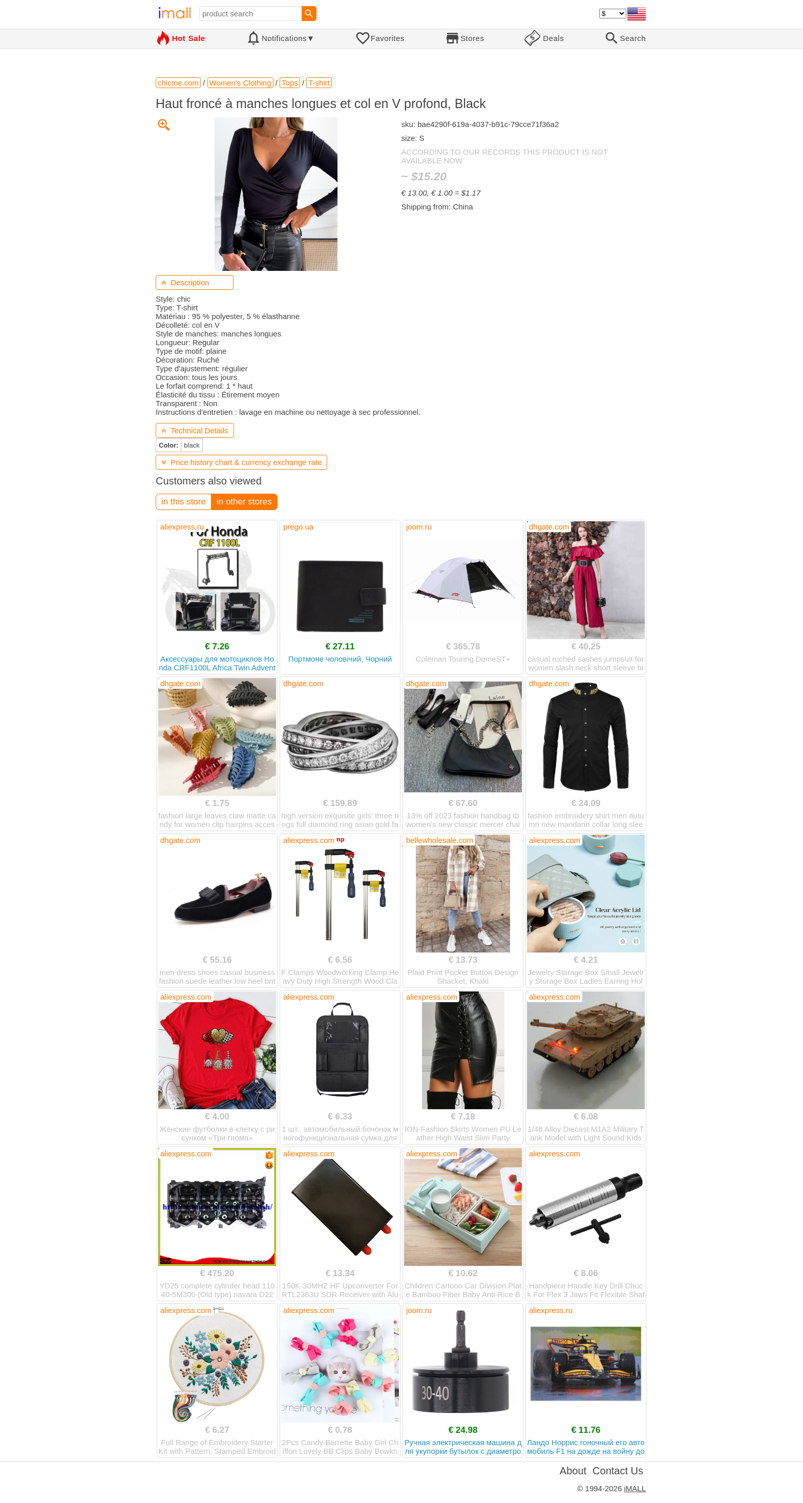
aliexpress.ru (182, 526)
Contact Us (618, 1470)
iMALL (635, 1488)
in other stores (244, 501)
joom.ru (419, 526)
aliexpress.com (308, 840)
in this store (183, 501)
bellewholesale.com (439, 840)
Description (185, 282)
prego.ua (298, 526)
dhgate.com (549, 526)
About (573, 1470)
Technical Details (194, 430)
